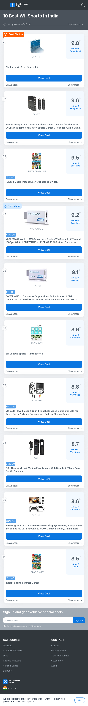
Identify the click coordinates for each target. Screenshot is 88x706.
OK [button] (79, 700)
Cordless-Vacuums (12, 650)
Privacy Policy (58, 650)
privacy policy (27, 701)
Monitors (7, 645)
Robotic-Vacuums (12, 660)
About (54, 665)
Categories (57, 660)
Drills (5, 655)
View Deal (44, 78)
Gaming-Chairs (10, 665)
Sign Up (79, 620)
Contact (55, 645)
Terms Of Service (60, 655)
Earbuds (7, 670)
